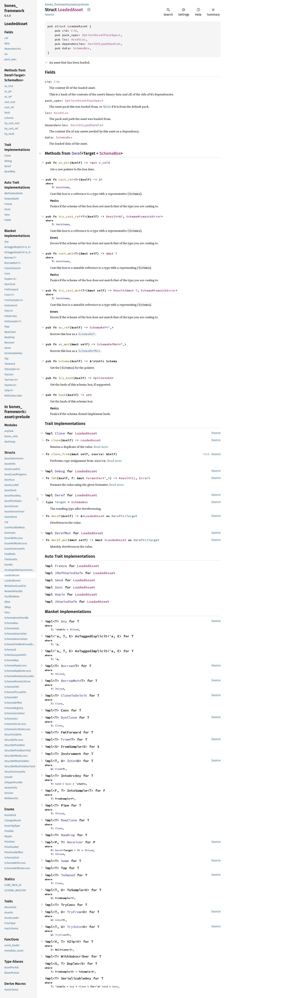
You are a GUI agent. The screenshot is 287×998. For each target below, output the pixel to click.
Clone (60, 433)
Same (65, 861)
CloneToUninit (74, 695)
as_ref (64, 327)
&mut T (111, 253)
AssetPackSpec (107, 35)
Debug (60, 471)
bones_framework (56, 4)
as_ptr (64, 162)
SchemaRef (98, 327)
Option (87, 35)
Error (143, 478)
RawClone (69, 820)
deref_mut (59, 540)
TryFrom (74, 912)
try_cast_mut (70, 290)
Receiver (75, 842)
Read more (101, 447)
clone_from (60, 454)
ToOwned (68, 875)
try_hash (66, 378)
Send (59, 580)
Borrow (67, 666)
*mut (94, 162)
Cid (74, 30)
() (133, 478)
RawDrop (68, 835)
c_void (104, 162)
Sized (75, 629)
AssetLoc (78, 39)
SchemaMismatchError (143, 216)
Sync (59, 587)
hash (62, 395)
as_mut (64, 344)
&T (100, 179)
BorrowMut (70, 681)
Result (111, 216)
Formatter (94, 478)
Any (64, 621)
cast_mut (66, 253)
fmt (54, 478)
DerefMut (63, 533)
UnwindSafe (67, 601)
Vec (90, 44)
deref (55, 516)
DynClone (69, 717)
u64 (109, 378)
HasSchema (62, 187)
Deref (76, 153)
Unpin (60, 594)
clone (55, 440)
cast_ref (66, 179)
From (65, 739)
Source (49, 14)
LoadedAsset (86, 433)
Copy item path (89, 9)
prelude (83, 4)
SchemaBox (81, 48)
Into (71, 761)
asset (73, 4)
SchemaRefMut (108, 344)
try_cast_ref (70, 216)
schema (64, 361)
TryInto (74, 927)
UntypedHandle (107, 44)
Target (60, 502)
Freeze (61, 566)
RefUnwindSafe (70, 573)
